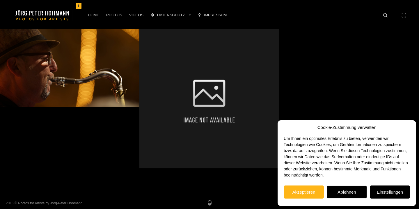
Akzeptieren (303, 192)
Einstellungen (390, 192)
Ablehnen (347, 192)
